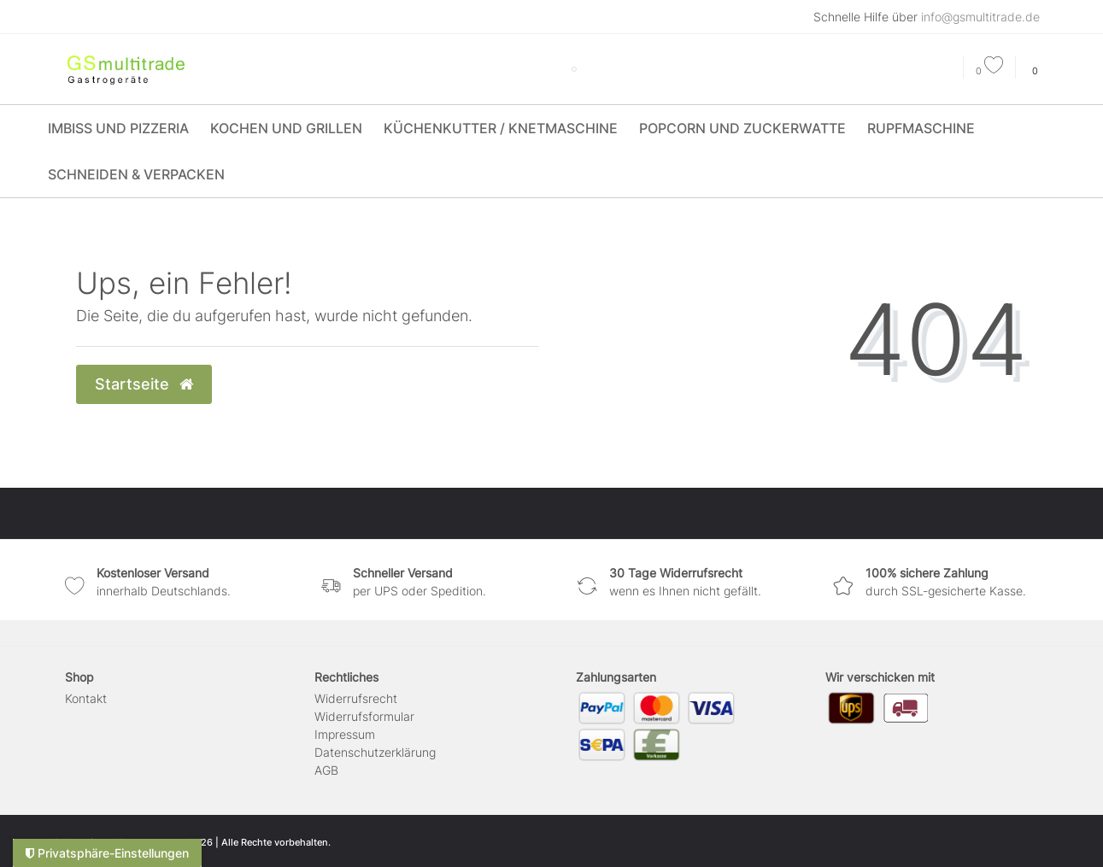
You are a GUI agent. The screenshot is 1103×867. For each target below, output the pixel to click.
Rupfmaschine (921, 128)
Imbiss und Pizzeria (118, 128)
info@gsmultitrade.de (980, 16)
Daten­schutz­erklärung (375, 752)
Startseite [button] (144, 384)
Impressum (344, 734)
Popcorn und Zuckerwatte (742, 128)
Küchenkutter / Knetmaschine (501, 128)
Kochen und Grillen (286, 128)
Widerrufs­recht (355, 698)
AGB (326, 770)
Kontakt (86, 698)
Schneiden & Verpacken (136, 174)
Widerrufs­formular (364, 716)
